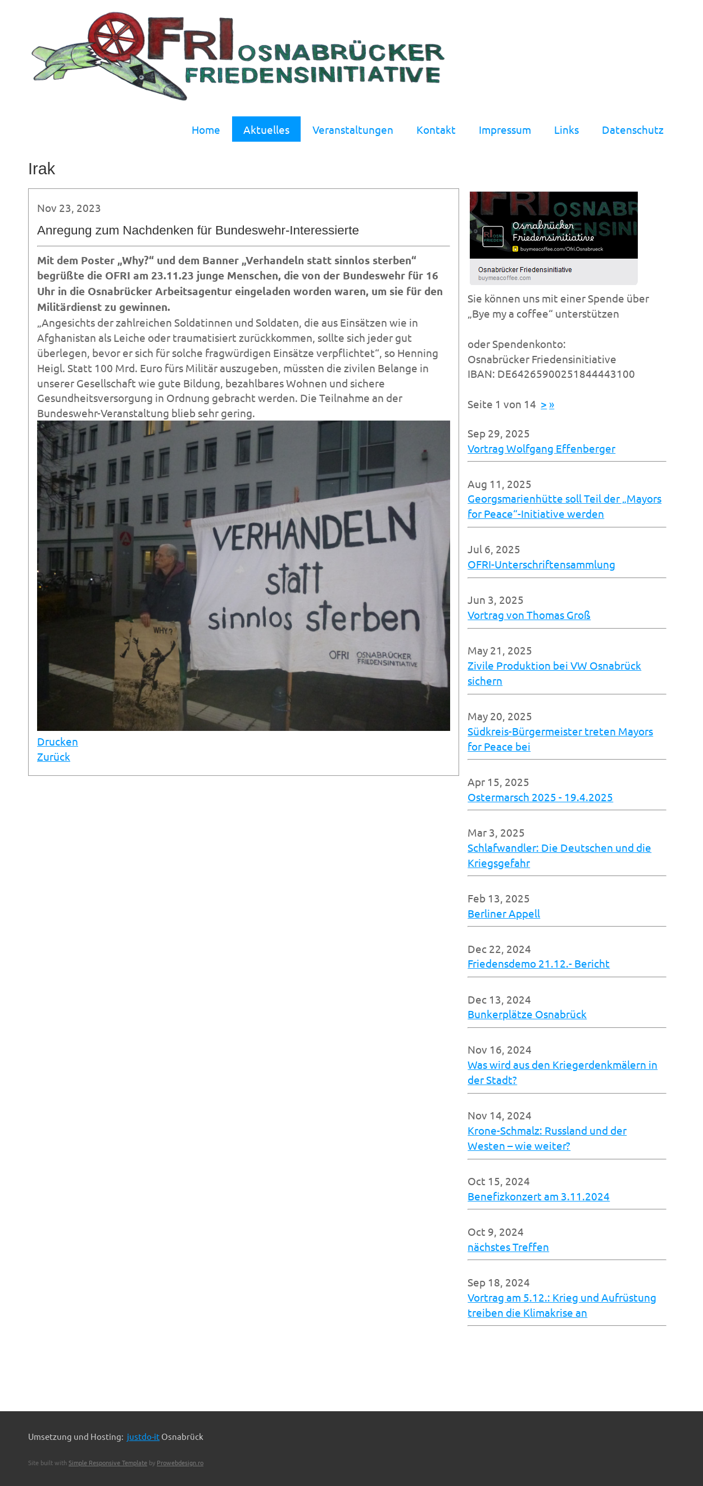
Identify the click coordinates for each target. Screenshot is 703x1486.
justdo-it (143, 1436)
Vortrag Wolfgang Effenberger (541, 448)
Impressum (505, 129)
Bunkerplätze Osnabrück (527, 1013)
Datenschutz (633, 129)
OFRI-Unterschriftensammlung (541, 564)
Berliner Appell (504, 913)
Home (206, 129)
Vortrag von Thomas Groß (529, 614)
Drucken (57, 741)
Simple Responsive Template (108, 1462)
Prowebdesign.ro (180, 1462)
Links (566, 129)
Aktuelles (266, 129)
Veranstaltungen (352, 129)
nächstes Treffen (508, 1246)
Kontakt (436, 129)
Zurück (53, 756)
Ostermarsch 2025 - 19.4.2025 (540, 796)
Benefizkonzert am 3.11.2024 (539, 1196)
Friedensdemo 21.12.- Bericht (539, 963)
